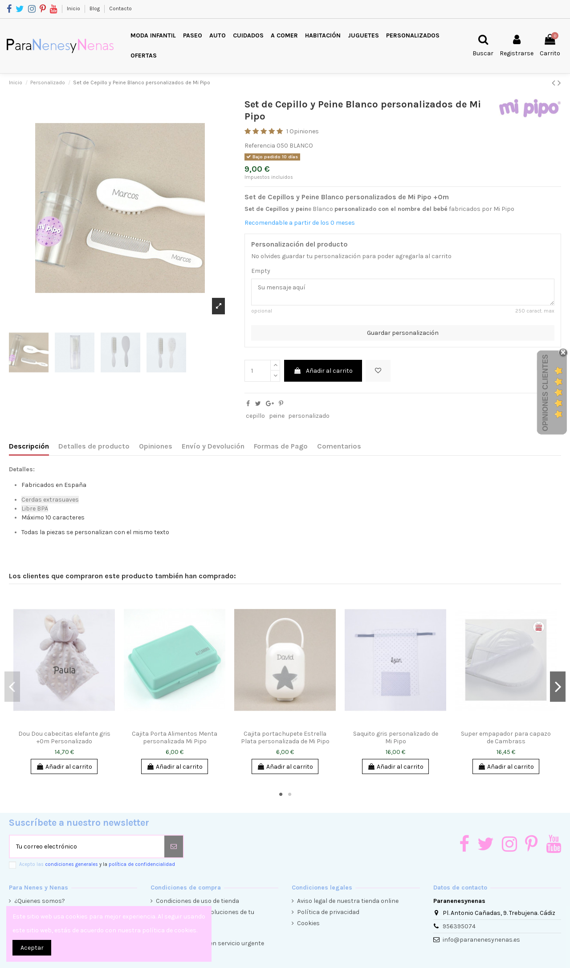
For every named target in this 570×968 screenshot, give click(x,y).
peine (277, 416)
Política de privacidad (328, 912)
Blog (95, 8)
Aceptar (32, 948)
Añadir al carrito (323, 371)
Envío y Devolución (213, 446)
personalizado (309, 416)
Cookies (308, 923)
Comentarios (339, 446)
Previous (12, 686)
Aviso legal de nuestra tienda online (348, 901)
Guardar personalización (403, 333)
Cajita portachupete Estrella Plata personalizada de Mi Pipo (285, 737)
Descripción (29, 446)
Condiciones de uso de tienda (197, 901)
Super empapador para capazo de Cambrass (506, 737)
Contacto (120, 8)
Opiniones (155, 446)
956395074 (459, 926)
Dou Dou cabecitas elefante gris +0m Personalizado (64, 737)
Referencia (259, 145)
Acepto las (97, 864)
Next (558, 686)
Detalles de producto (94, 446)
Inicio (74, 8)
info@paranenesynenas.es (481, 939)
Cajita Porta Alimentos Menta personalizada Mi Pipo (174, 737)
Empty (260, 271)
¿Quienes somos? (39, 901)
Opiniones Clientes (545, 392)
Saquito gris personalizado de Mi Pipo (395, 737)
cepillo (255, 416)
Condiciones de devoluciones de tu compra (205, 916)
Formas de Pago (281, 446)
